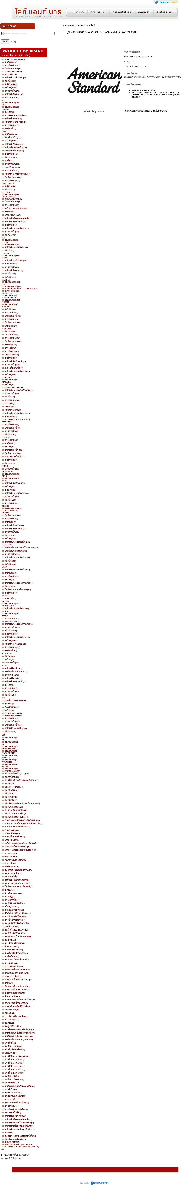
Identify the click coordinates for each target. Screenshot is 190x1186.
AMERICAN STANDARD (74, 25)
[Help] (13, 41)
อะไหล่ (92, 25)
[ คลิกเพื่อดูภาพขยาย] (94, 111)
